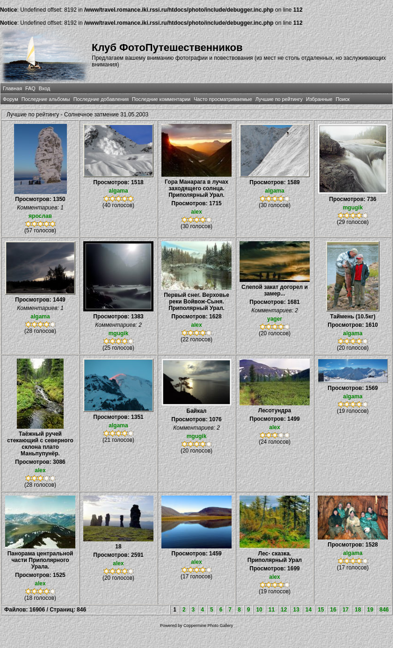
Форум (10, 99)
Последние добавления (101, 99)
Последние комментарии (161, 99)
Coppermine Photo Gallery (208, 625)
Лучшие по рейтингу (279, 99)
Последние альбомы (46, 99)
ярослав (40, 216)
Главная (12, 88)
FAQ (30, 88)
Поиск (342, 99)
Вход (44, 88)
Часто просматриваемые (223, 99)
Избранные (319, 99)
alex (196, 212)
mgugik (353, 207)
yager (274, 319)
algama (118, 190)
